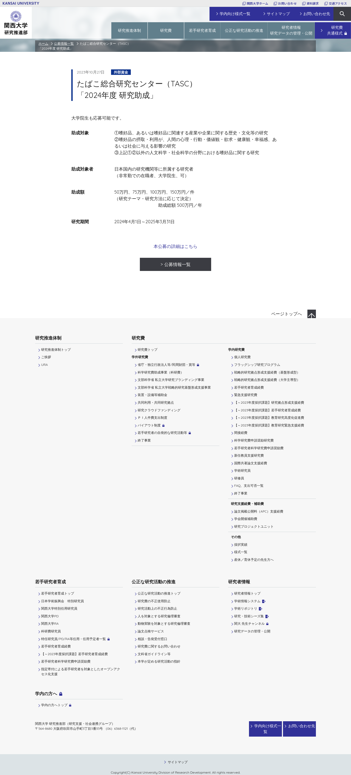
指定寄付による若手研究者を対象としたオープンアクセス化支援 (80, 671)
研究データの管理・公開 (252, 631)
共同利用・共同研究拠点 (156, 402)
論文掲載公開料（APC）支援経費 (258, 511)
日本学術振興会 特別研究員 (62, 601)
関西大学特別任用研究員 (59, 608)
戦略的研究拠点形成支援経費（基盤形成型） (267, 372)
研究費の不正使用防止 (154, 601)
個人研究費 (242, 357)
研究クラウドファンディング (159, 410)
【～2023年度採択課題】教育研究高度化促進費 (269, 417)
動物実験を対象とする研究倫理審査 (164, 623)
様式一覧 (240, 552)
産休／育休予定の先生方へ (254, 560)
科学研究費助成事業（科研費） (161, 372)
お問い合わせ (287, 3)
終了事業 (144, 440)
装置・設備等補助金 (152, 395)
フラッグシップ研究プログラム (257, 365)
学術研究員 (242, 470)
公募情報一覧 (64, 43)
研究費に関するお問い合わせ (159, 646)
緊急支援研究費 (245, 395)
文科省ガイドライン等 (154, 654)
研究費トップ (147, 349)
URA (44, 365)
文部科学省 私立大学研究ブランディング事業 (171, 380)
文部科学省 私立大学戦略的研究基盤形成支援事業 (174, 387)
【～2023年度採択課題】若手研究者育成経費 (267, 410)
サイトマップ (178, 756)
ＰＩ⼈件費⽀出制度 (152, 417)
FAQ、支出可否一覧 (249, 485)
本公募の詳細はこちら (175, 246)
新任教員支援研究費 (249, 455)
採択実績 (240, 544)
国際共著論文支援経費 (250, 463)
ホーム (43, 43)
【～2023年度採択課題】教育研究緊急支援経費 (269, 425)
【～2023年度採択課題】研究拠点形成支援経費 (269, 402)
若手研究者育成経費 (249, 387)
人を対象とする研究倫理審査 (159, 616)
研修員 (239, 478)
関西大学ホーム (257, 3)
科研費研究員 (51, 631)
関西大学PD (50, 616)
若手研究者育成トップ (57, 593)
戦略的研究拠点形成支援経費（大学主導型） (267, 380)
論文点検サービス (151, 631)
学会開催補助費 (245, 519)
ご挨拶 (46, 357)
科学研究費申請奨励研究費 (254, 440)
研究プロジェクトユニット (254, 526)
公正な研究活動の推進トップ (159, 593)
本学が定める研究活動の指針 (159, 661)
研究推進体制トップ (56, 349)
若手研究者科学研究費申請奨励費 (259, 448)
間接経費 (240, 433)
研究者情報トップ (247, 593)
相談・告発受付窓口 (152, 639)
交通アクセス (338, 3)
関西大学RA (50, 623)
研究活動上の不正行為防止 (157, 608)
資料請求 (313, 3)
